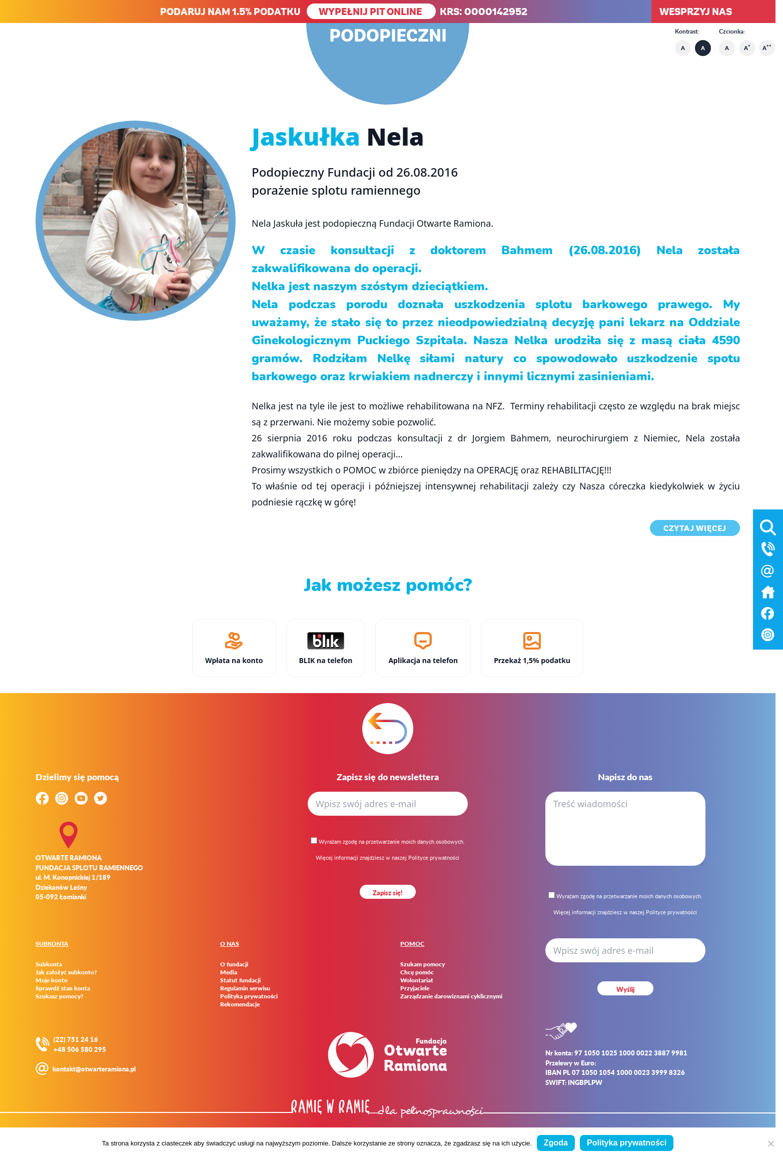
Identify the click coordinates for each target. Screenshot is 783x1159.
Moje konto (52, 980)
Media (228, 972)
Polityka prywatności (249, 996)
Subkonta (49, 964)
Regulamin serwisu (245, 988)
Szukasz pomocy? (60, 996)
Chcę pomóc (417, 972)
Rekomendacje (240, 1004)
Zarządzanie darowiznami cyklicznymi (451, 996)
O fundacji (234, 964)
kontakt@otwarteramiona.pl (94, 1068)
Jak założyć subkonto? (66, 972)
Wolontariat (416, 980)
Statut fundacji (240, 980)
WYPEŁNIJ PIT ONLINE (371, 11)
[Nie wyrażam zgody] (770, 1143)
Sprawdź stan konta (63, 988)
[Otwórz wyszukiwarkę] (768, 525)
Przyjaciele (414, 988)
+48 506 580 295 (80, 1049)
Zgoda (556, 1142)
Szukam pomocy (422, 964)
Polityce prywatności (433, 857)
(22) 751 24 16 (76, 1039)
